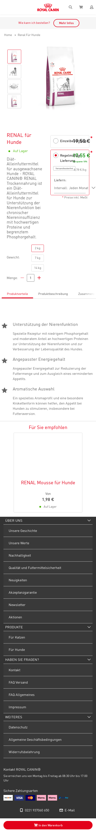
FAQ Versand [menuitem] (18, 682)
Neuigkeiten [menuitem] (18, 580)
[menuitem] (48, 521)
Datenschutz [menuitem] (18, 727)
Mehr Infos (66, 23)
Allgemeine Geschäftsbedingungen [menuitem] (35, 739)
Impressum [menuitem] (17, 707)
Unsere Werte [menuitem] (19, 543)
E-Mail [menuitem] (70, 810)
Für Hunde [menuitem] (17, 649)
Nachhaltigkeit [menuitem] (20, 555)
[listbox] (82, 188)
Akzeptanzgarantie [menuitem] (23, 592)
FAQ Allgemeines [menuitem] (22, 694)
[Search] (70, 7)
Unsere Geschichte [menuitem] (23, 530)
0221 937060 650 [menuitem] (37, 810)
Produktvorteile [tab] (17, 294)
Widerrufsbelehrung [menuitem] (24, 751)
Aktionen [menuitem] (15, 617)
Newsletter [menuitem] (17, 604)
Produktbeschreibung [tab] (53, 294)
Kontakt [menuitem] (14, 670)
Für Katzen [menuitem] (17, 637)
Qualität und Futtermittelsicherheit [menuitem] (35, 567)
